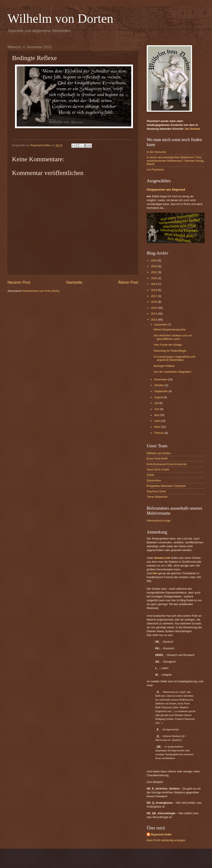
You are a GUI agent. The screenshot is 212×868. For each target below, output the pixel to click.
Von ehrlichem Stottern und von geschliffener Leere (173, 337)
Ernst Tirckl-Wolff (157, 458)
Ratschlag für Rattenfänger (170, 350)
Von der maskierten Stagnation (172, 371)
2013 (154, 319)
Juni (157, 409)
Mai (156, 415)
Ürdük (150, 474)
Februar (159, 432)
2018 (154, 290)
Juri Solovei (192, 128)
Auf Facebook (155, 169)
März (157, 426)
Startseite (74, 282)
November (161, 379)
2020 (154, 278)
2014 (154, 313)
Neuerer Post (18, 282)
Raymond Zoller (156, 491)
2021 (154, 272)
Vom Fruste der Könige (168, 344)
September (161, 391)
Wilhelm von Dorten (60, 18)
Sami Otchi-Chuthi (158, 469)
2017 (154, 296)
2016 (154, 301)
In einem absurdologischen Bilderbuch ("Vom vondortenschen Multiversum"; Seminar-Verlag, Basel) (175, 161)
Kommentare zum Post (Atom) (40, 290)
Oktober (159, 385)
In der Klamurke (156, 152)
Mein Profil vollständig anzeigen (166, 840)
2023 (154, 266)
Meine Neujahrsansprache (170, 329)
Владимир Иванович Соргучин (166, 485)
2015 (154, 307)
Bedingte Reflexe (164, 366)
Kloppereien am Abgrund (166, 189)
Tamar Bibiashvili (157, 496)
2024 (154, 260)
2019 (154, 284)
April (157, 420)
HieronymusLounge (159, 520)
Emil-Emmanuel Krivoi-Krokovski (167, 464)
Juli (156, 403)
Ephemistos (154, 480)
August (159, 397)
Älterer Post (128, 282)
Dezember (161, 324)
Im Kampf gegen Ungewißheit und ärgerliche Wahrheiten (174, 358)
